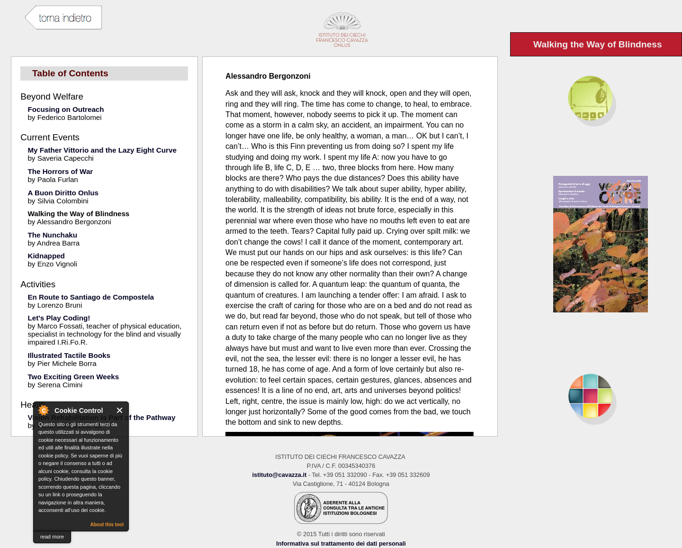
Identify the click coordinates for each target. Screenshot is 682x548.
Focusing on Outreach (65, 109)
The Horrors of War (60, 171)
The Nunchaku (52, 235)
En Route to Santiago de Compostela (90, 297)
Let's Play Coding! (58, 318)
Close (120, 410)
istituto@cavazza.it (279, 474)
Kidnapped (45, 256)
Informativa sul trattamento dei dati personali (341, 543)
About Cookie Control (43, 410)
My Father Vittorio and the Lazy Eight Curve (101, 150)
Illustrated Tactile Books (68, 355)
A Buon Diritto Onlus (63, 193)
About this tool (107, 524)
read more (52, 536)
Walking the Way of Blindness (78, 214)
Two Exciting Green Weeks (73, 377)
